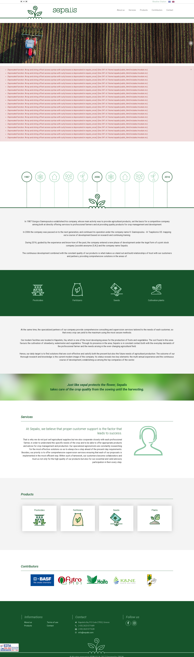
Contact (50, 626)
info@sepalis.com (85, 632)
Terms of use (52, 622)
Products (28, 626)
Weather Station (159, 2)
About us (28, 622)
